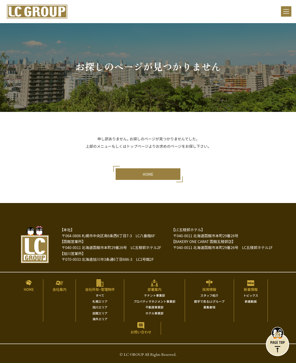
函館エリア (100, 313)
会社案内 (59, 289)
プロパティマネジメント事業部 (154, 301)
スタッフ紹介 (209, 295)
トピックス (250, 295)
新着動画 (251, 301)
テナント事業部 (154, 295)
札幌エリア (100, 301)
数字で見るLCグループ (209, 301)
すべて (100, 295)
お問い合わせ (140, 331)
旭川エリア (100, 307)
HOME (29, 289)
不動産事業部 (154, 307)
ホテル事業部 (154, 313)
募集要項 (209, 307)
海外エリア (100, 319)
